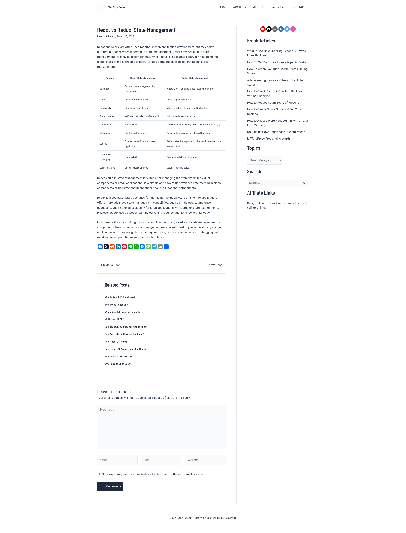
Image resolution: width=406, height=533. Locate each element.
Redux (111, 36)
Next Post (217, 265)
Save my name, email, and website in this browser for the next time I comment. (154, 474)
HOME (223, 7)
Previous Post (109, 265)
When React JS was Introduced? (122, 312)
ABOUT (239, 7)
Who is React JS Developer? (120, 297)
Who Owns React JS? (116, 304)
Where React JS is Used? (118, 356)
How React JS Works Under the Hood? (125, 349)
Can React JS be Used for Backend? (124, 334)
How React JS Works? (116, 341)
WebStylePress (116, 7)
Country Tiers (278, 7)
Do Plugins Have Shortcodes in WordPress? (276, 132)
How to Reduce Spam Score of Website (273, 102)
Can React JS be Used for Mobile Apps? (126, 326)
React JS (102, 36)
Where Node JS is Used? (118, 363)
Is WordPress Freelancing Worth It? (270, 138)
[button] (244, 7)
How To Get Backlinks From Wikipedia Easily (276, 62)
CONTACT (299, 7)
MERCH (257, 7)
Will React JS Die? (114, 319)
